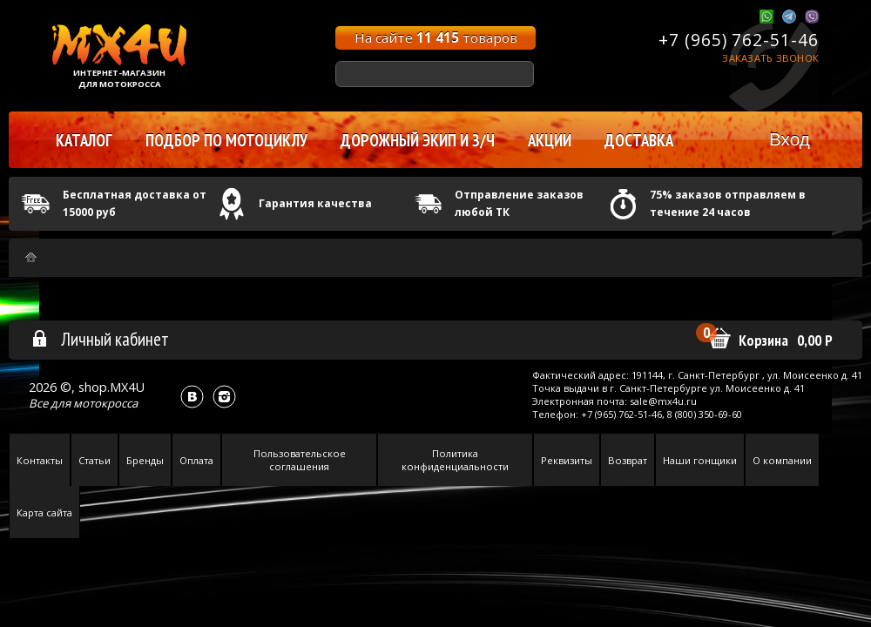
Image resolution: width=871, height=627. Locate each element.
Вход (789, 139)
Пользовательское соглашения (299, 460)
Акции (549, 140)
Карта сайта (44, 512)
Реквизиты (566, 460)
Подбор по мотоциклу (226, 140)
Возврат (627, 460)
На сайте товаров (435, 37)
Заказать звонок (770, 57)
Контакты (40, 460)
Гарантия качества (315, 203)
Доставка (638, 140)
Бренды (145, 460)
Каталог (84, 140)
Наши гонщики (700, 460)
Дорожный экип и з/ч (418, 140)
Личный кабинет (99, 339)
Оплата (196, 460)
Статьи (94, 460)
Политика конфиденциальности (455, 460)
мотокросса (105, 403)
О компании (782, 460)
